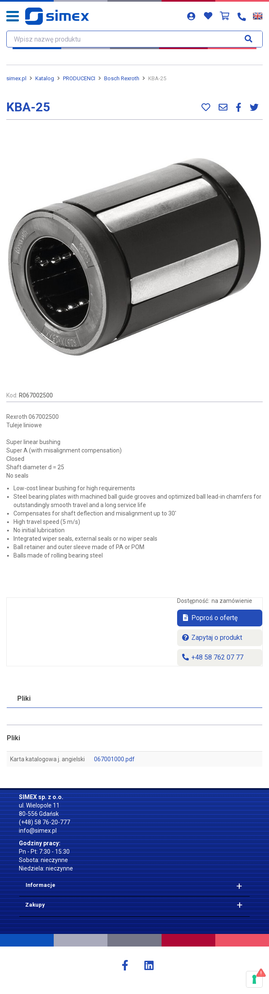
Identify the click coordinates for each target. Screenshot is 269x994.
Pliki (24, 698)
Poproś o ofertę (209, 618)
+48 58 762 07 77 (212, 657)
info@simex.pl (38, 830)
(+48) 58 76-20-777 (44, 822)
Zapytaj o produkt (211, 638)
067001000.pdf (114, 759)
